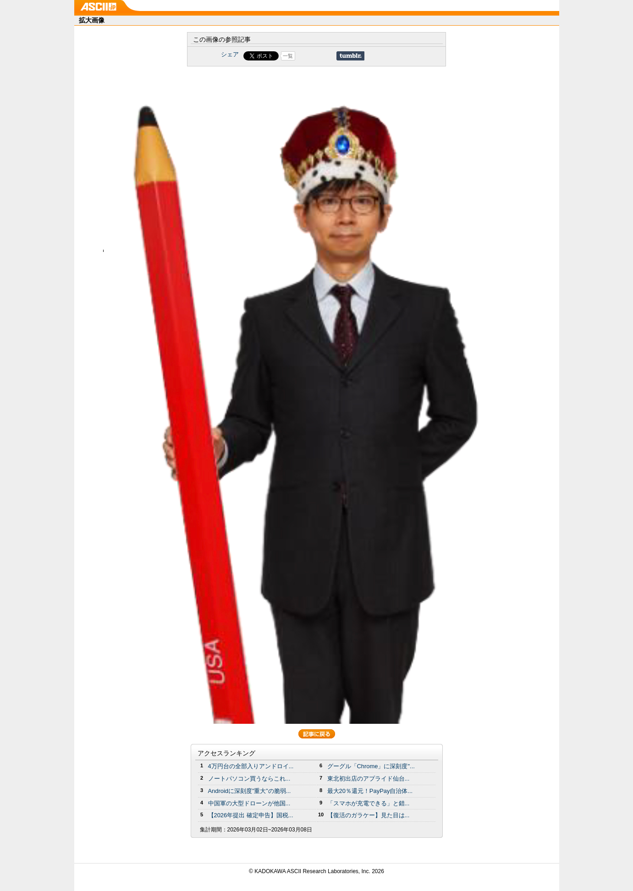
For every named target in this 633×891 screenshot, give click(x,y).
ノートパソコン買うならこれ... (249, 778)
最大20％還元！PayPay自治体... (370, 790)
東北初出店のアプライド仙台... (368, 778)
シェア (230, 54)
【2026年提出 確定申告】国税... (250, 815)
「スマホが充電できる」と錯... (368, 803)
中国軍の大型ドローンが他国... (249, 803)
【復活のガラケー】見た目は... (368, 815)
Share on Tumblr (350, 55)
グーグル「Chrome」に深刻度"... (371, 766)
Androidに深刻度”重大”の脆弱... (249, 790)
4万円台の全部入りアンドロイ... (251, 766)
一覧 (288, 56)
